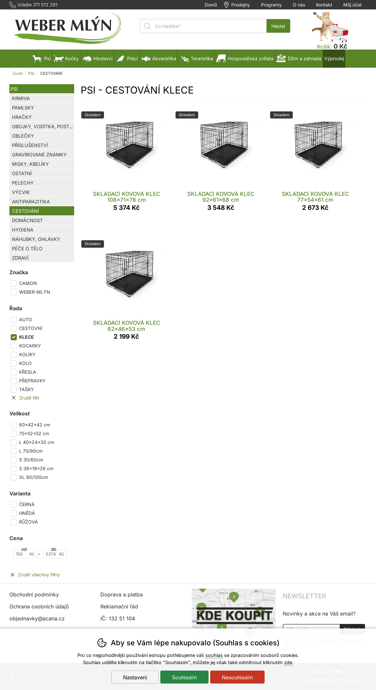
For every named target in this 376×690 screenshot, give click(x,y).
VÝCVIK (21, 192)
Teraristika (196, 58)
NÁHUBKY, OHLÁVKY (36, 239)
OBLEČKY (23, 136)
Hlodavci (97, 58)
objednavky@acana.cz (37, 618)
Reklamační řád (119, 606)
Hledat (278, 26)
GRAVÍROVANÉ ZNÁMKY (39, 154)
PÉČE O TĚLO (27, 248)
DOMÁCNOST (27, 220)
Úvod (17, 73)
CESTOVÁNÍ (25, 211)
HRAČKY (22, 117)
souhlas (214, 655)
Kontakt (324, 4)
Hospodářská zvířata (244, 58)
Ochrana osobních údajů (39, 606)
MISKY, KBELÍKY (30, 164)
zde (288, 662)
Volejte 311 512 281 (37, 4)
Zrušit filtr (29, 398)
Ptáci (126, 58)
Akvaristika (158, 58)
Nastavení (135, 677)
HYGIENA (22, 229)
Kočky (66, 58)
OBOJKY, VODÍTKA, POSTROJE (43, 126)
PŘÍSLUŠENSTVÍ (30, 145)
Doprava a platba (121, 594)
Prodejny (240, 4)
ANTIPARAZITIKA (31, 201)
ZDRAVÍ (20, 258)
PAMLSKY (23, 107)
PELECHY (23, 183)
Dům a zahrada (298, 58)
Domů (211, 4)
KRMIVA (21, 98)
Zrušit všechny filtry (39, 574)
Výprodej (334, 58)
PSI (14, 89)
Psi (41, 58)
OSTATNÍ (22, 173)
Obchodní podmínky (34, 594)
